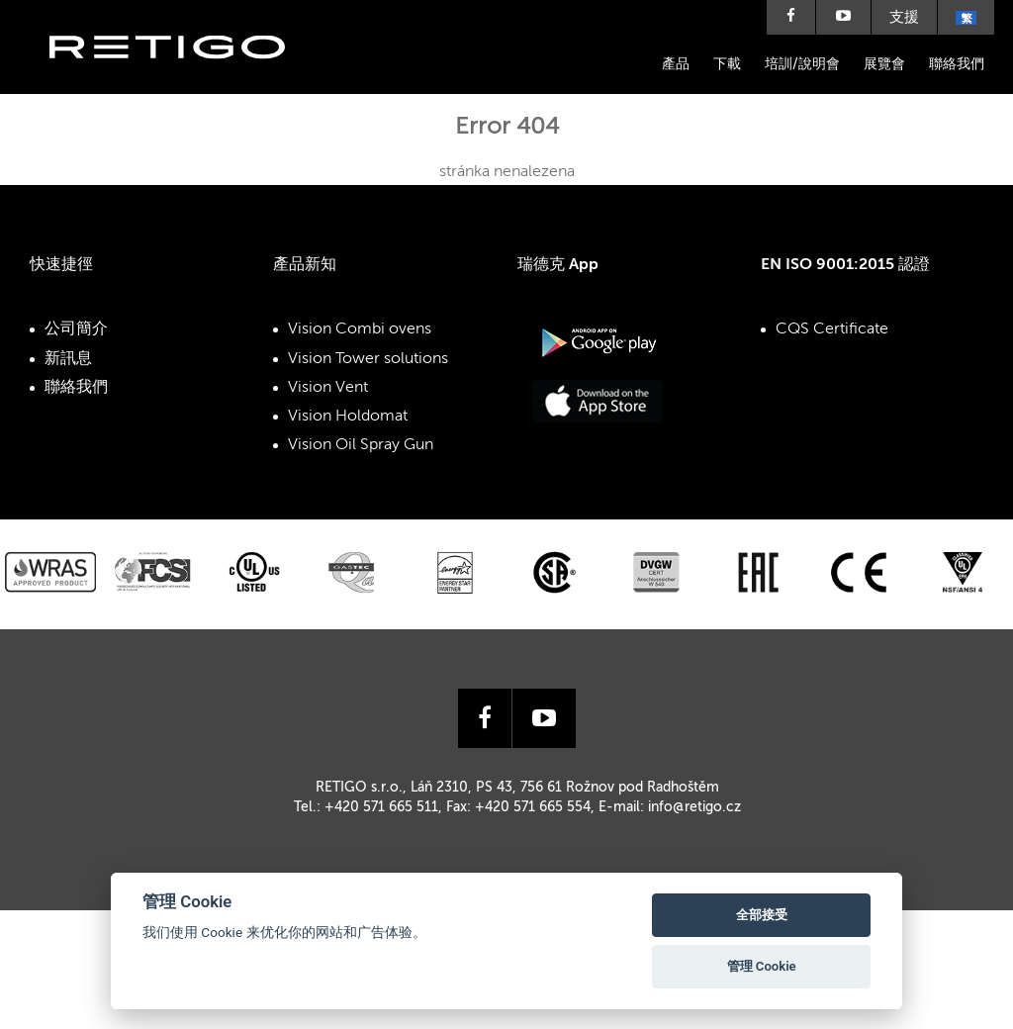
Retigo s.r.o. (183, 77)
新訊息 (68, 359)
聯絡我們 (956, 64)
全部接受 (761, 914)
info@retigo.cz (694, 807)
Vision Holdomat (348, 416)
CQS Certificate (832, 329)
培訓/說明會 (802, 64)
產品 (676, 64)
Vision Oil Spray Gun (360, 445)
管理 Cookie (761, 966)
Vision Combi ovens (359, 329)
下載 (727, 64)
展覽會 (884, 64)
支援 (904, 17)
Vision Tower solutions (368, 359)
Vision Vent (328, 388)
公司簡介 (76, 329)
